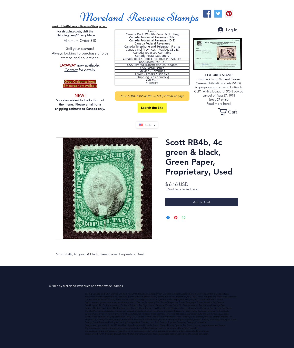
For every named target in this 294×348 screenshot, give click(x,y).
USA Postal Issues (152, 68)
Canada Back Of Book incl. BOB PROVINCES (152, 58)
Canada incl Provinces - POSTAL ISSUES (152, 49)
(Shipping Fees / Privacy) (152, 77)
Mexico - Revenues (152, 71)
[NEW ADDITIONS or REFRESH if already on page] (152, 96)
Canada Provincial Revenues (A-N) (152, 37)
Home (152, 31)
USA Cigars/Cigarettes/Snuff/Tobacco (152, 64)
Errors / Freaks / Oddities (152, 74)
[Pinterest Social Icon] (229, 14)
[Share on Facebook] (168, 217)
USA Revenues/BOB (152, 61)
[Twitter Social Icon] (218, 14)
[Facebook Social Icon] (207, 14)
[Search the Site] (152, 107)
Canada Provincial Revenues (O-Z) (152, 40)
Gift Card (152, 80)
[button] (231, 111)
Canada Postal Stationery (152, 55)
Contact (71, 70)
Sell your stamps (79, 48)
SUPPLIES (152, 83)
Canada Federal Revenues (152, 43)
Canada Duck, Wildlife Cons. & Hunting (152, 34)
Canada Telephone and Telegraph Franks (152, 46)
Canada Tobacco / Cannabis (152, 52)
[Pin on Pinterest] (175, 217)
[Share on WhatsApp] (183, 217)
